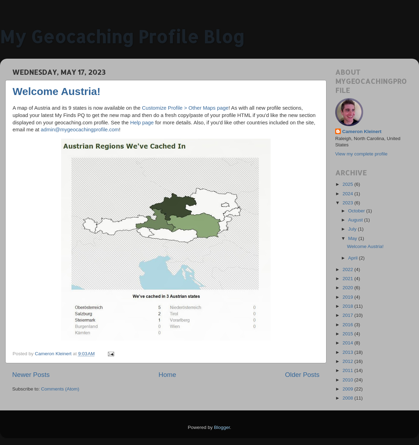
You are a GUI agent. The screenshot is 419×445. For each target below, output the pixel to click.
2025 (348, 184)
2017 (348, 315)
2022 (348, 269)
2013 (348, 352)
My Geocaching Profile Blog (122, 36)
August (356, 219)
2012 (348, 361)
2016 (348, 324)
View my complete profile (361, 153)
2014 (348, 342)
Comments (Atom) (60, 389)
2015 (348, 333)
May (353, 238)
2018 (348, 306)
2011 (348, 370)
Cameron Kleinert (362, 131)
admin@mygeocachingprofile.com (80, 129)
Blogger (222, 427)
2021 (348, 278)
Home (167, 374)
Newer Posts (31, 374)
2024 (348, 193)
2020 (348, 287)
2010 (348, 379)
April (353, 258)
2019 (348, 297)
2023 (348, 202)
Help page (142, 122)
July (353, 229)
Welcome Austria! (57, 91)
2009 (348, 389)
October (357, 210)
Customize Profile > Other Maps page (185, 108)
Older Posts (302, 374)
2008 (348, 398)
